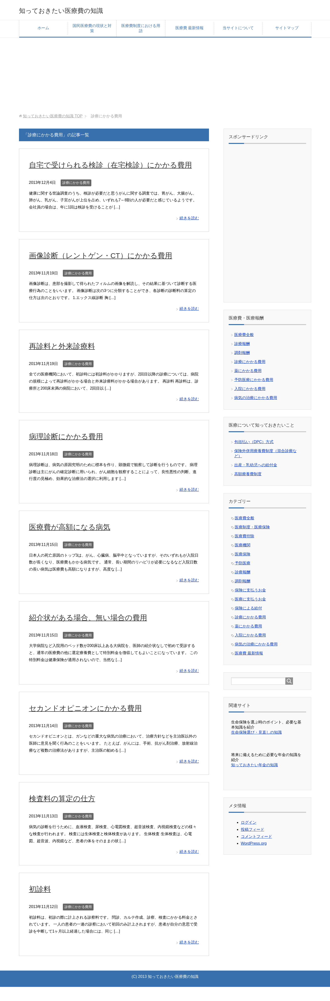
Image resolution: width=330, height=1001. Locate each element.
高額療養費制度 (248, 476)
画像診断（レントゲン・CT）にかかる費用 (110, 269)
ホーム (43, 30)
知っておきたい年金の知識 (254, 767)
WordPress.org (254, 845)
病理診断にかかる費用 (71, 450)
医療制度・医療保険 (252, 529)
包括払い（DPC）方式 (254, 443)
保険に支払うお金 (250, 592)
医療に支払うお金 (250, 601)
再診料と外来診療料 (66, 360)
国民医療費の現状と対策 (92, 30)
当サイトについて (238, 30)
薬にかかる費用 (248, 372)
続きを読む (189, 232)
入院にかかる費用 (249, 390)
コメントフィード (256, 838)
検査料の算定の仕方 (66, 812)
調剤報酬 (242, 354)
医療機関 (242, 547)
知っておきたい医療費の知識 (77, 11)
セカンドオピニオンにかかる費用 (92, 722)
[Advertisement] (165, 73)
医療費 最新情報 (189, 30)
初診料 (41, 902)
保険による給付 (248, 610)
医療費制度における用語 (140, 30)
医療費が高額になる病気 (75, 540)
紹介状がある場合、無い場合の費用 (96, 631)
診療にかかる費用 (76, 197)
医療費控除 (244, 538)
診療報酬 (242, 345)
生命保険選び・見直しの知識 (256, 734)
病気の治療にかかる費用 (255, 399)
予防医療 (242, 565)
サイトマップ (287, 30)
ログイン (248, 824)
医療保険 (242, 556)
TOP (53, 118)
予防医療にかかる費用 (253, 381)
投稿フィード (252, 831)
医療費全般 (244, 336)
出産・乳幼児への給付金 (255, 467)
